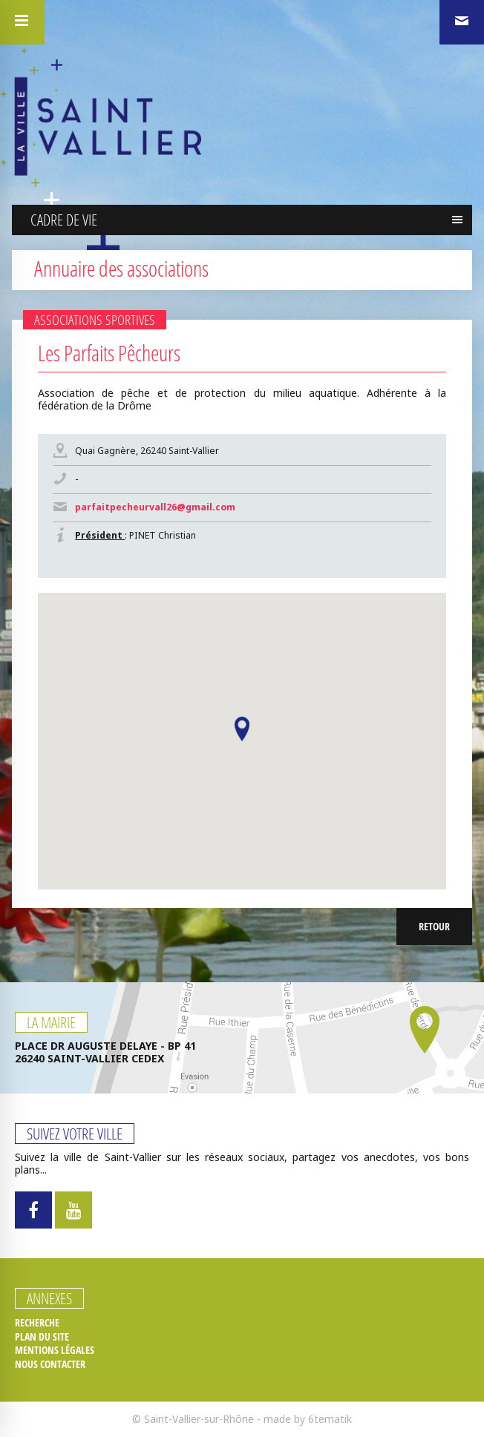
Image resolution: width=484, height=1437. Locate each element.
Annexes (49, 1298)
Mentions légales (54, 1350)
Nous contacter (50, 1364)
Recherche (37, 1322)
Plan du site (42, 1337)
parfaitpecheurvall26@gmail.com (155, 507)
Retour (434, 926)
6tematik (330, 1419)
